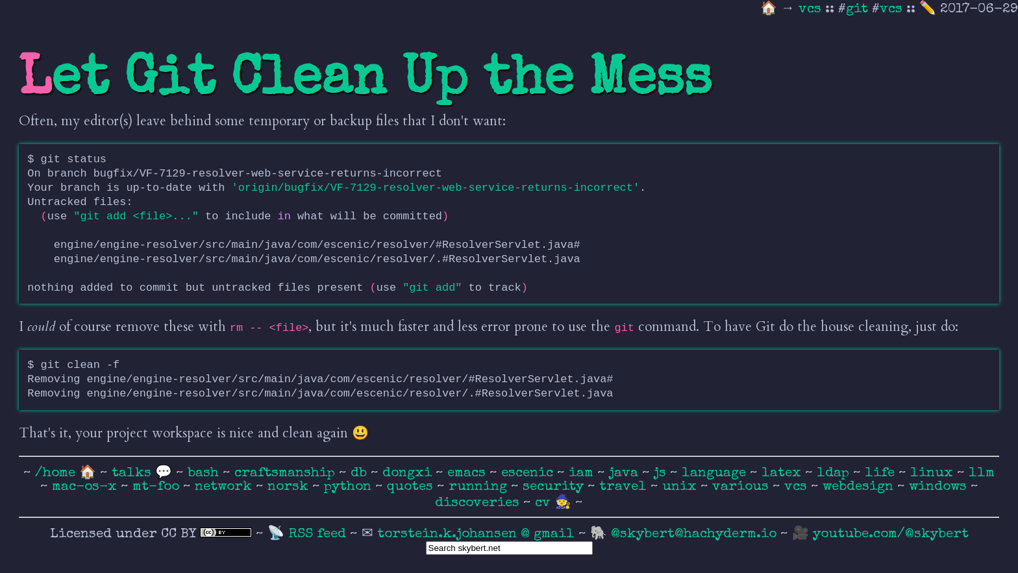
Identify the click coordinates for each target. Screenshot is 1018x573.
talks (131, 473)
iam (583, 473)
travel (625, 487)
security (555, 487)
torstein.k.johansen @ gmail (477, 534)
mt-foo (157, 487)
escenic (529, 473)
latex (783, 473)
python (349, 487)
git (857, 9)
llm (982, 473)
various (742, 487)
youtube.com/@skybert (891, 534)
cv (544, 503)
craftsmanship (286, 473)
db (361, 473)
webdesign (860, 487)
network (225, 487)
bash (205, 473)
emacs (468, 473)
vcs (812, 9)
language (716, 473)
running (480, 487)
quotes (412, 487)
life (882, 473)
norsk (289, 487)
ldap (835, 473)
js (662, 473)
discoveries (479, 503)
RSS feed (319, 534)
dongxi (409, 473)
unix (681, 487)
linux (933, 473)
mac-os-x (86, 487)
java (625, 473)
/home (55, 473)
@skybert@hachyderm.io (693, 534)
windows (940, 487)
